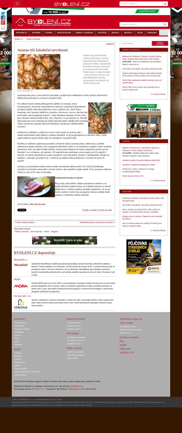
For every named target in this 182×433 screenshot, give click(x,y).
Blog (121, 341)
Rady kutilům (72, 358)
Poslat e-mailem (89, 210)
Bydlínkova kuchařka (129, 337)
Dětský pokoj (19, 362)
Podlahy (17, 335)
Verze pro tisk (105, 210)
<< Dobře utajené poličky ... (25, 222)
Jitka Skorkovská (37, 204)
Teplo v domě (125, 333)
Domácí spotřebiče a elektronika (27, 372)
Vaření (46, 231)
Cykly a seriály (126, 323)
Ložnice (17, 359)
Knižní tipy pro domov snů (132, 176)
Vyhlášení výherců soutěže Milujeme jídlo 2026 (141, 160)
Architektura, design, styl (130, 319)
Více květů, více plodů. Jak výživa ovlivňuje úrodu (142, 69)
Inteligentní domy (74, 344)
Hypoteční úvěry (73, 326)
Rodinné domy (20, 323)
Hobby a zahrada (21, 231)
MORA (17, 279)
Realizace (18, 344)
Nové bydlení (73, 333)
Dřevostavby (19, 326)
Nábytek (17, 365)
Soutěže (123, 345)
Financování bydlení (76, 319)
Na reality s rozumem (75, 340)
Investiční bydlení (74, 323)
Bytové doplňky (20, 368)
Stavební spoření (74, 329)
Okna (16, 341)
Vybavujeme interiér (128, 326)
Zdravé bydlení (20, 375)
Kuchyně (18, 353)
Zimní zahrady (36, 231)
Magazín (54, 231)
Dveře (16, 338)
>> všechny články (157, 94)
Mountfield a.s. (20, 260)
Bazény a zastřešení (75, 352)
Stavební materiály (21, 329)
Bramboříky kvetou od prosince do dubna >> (97, 222)
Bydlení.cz (19, 39)
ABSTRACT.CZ (126, 352)
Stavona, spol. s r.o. (22, 296)
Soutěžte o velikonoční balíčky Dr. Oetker (138, 165)
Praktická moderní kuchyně (131, 330)
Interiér (17, 349)
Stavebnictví (19, 319)
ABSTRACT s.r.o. (39, 389)
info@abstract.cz (74, 389)
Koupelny (18, 356)
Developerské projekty (76, 337)
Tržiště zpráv (125, 349)
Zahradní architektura (75, 355)
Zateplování (19, 332)
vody (83, 115)
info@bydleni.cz (76, 386)
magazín (110, 44)
